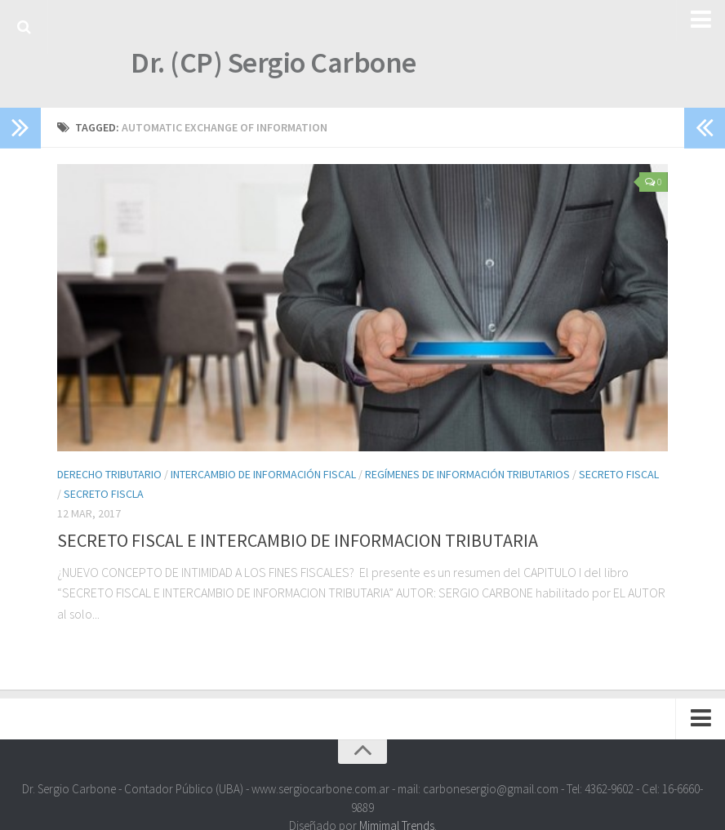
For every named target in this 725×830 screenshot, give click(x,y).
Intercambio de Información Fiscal (263, 474)
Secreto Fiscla (104, 493)
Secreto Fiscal (619, 474)
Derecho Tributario (109, 474)
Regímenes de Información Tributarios (467, 474)
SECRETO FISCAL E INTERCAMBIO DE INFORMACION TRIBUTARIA (297, 540)
